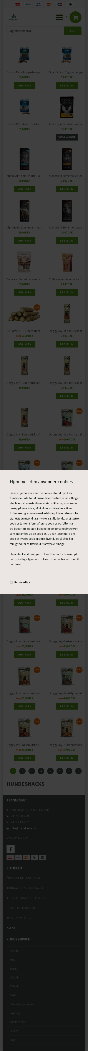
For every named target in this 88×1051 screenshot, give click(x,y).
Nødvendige (22, 582)
